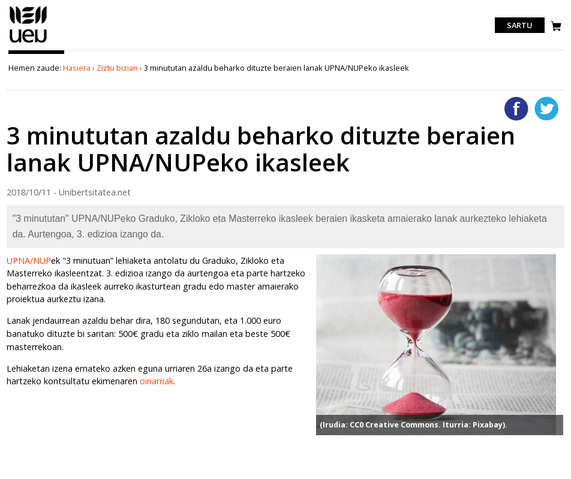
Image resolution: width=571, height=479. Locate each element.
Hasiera (77, 67)
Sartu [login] (520, 25)
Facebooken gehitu (516, 108)
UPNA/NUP (29, 260)
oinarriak (156, 381)
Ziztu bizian (117, 67)
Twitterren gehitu (546, 108)
